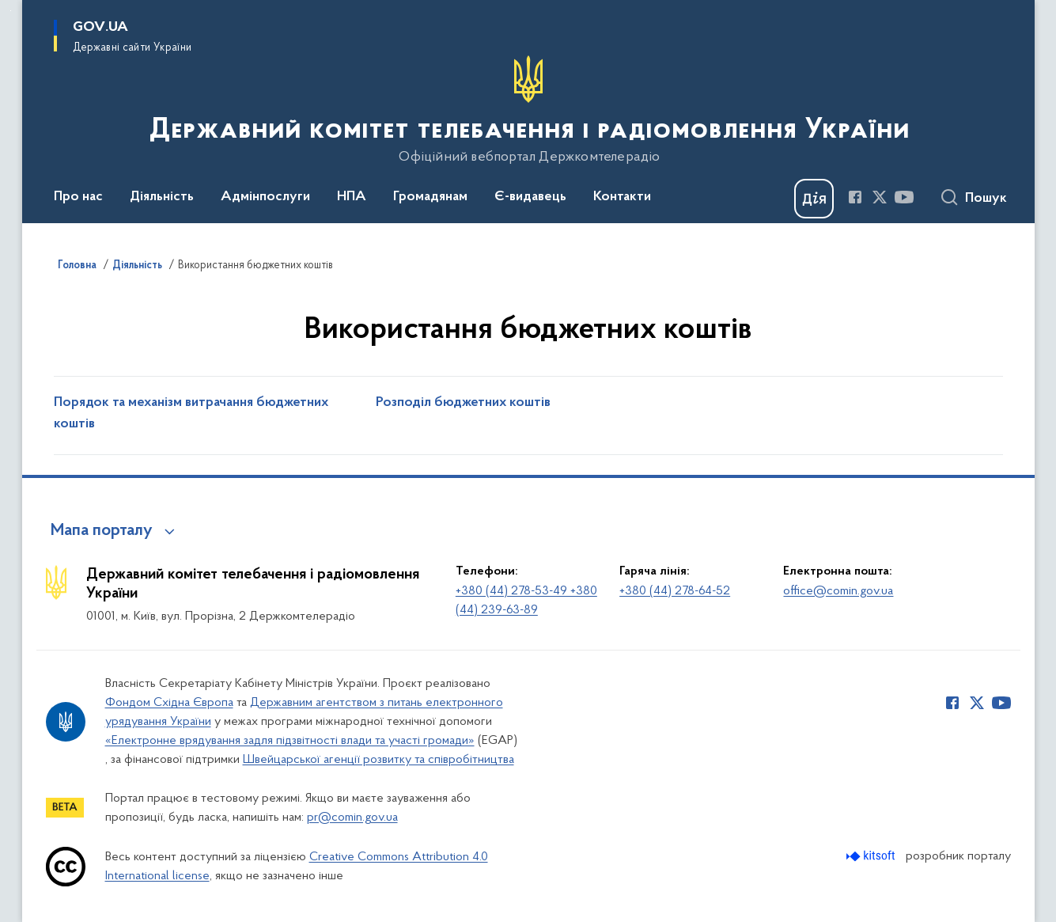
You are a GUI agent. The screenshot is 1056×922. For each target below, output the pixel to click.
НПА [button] (351, 197)
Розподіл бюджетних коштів (463, 403)
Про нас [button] (78, 197)
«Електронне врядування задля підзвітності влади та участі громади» (290, 740)
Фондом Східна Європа (169, 702)
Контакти (622, 197)
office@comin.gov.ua (838, 591)
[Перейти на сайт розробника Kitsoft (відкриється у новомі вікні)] (872, 856)
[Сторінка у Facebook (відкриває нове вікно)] (855, 197)
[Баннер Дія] (814, 198)
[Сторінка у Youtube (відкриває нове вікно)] (904, 197)
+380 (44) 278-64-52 (674, 591)
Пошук (986, 199)
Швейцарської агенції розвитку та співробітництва (378, 759)
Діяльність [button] (162, 197)
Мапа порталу (102, 531)
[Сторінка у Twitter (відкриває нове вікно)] (879, 197)
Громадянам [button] (430, 197)
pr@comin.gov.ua (352, 817)
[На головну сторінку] (528, 110)
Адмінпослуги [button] (265, 197)
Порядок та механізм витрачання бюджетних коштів (191, 413)
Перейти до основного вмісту (10, 10)
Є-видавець (530, 197)
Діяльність (137, 265)
